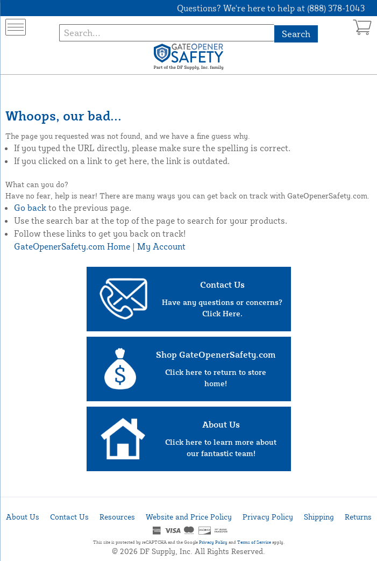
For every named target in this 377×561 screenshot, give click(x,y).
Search (296, 33)
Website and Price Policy (189, 516)
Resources (117, 516)
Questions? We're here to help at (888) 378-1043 (271, 8)
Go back (30, 207)
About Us (22, 516)
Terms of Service (254, 542)
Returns (358, 516)
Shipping (319, 516)
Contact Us (69, 516)
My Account (161, 246)
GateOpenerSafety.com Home (72, 246)
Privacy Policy (268, 516)
